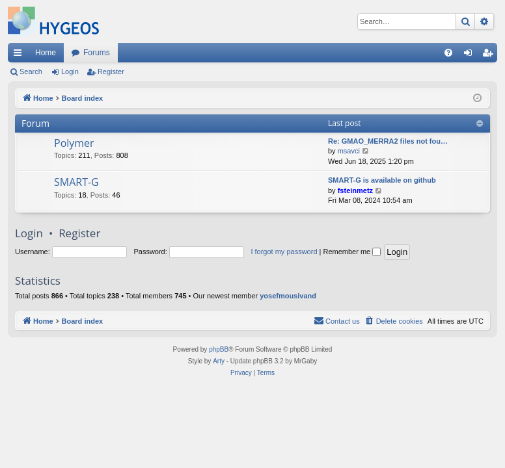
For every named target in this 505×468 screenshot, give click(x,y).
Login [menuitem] (471, 55)
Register (111, 71)
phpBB (218, 349)
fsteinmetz (355, 190)
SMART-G (76, 182)
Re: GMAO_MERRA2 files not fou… (388, 141)
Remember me (352, 251)
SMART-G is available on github (382, 180)
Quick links (20, 55)
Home (45, 52)
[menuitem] (448, 52)
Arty (219, 361)
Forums (96, 52)
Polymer (74, 143)
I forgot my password (284, 251)
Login (70, 71)
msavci (349, 151)
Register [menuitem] (490, 55)
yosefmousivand (288, 296)
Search (31, 71)
